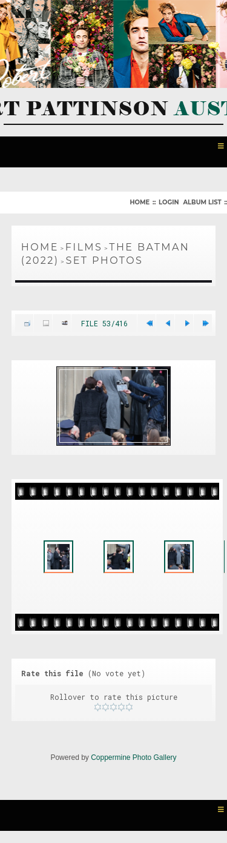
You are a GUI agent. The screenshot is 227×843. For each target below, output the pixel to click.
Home (140, 202)
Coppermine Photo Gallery (133, 757)
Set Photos (104, 260)
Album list (202, 202)
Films (84, 247)
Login (169, 202)
